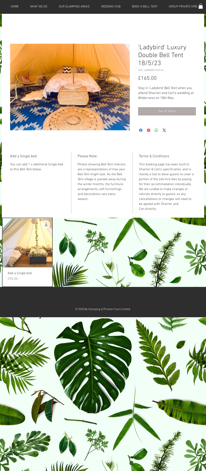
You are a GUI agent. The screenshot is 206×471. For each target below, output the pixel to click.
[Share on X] (164, 130)
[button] (200, 6)
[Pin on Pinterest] (148, 130)
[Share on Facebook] (140, 130)
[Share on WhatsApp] (156, 130)
